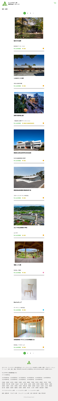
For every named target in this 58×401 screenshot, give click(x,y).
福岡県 (16, 387)
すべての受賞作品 (6, 375)
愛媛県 (7, 387)
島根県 (33, 386)
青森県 (7, 382)
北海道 (3, 382)
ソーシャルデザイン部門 (33, 390)
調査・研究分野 (42, 393)
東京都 (3, 384)
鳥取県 (29, 386)
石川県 (21, 384)
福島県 (28, 382)
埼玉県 (45, 382)
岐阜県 (37, 384)
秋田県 (20, 382)
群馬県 (41, 382)
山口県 (46, 386)
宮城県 (16, 382)
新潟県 (12, 384)
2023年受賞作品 (22, 379)
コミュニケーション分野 (23, 393)
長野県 (33, 384)
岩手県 (11, 382)
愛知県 (46, 384)
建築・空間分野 (5, 393)
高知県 (11, 387)
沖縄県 (46, 387)
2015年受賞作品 (5, 377)
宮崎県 (36, 387)
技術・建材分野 (33, 393)
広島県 (42, 386)
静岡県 (42, 384)
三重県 (50, 384)
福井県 (25, 384)
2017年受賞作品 (22, 377)
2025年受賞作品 (38, 379)
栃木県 (36, 382)
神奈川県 (8, 384)
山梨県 (29, 384)
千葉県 (49, 382)
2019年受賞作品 (38, 377)
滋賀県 (3, 386)
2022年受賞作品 (13, 379)
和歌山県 (25, 386)
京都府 (7, 386)
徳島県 (50, 386)
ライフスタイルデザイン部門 (8, 390)
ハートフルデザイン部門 (21, 390)
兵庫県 (16, 386)
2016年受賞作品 (13, 377)
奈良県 (20, 386)
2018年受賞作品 (30, 377)
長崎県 (24, 387)
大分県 (32, 387)
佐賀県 (20, 387)
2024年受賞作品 (30, 379)
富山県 (17, 384)
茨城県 (32, 382)
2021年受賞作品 (5, 379)
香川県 (3, 387)
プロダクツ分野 (13, 393)
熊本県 (28, 387)
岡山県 (37, 386)
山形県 (24, 382)
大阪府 (11, 386)
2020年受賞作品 (47, 377)
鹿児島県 (42, 387)
